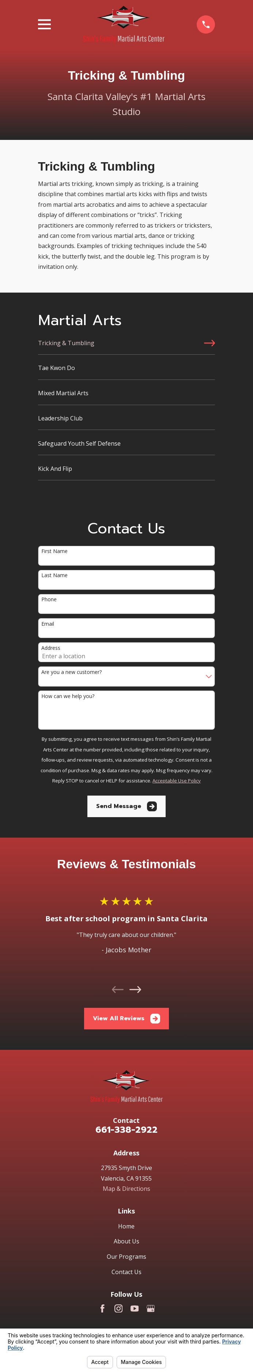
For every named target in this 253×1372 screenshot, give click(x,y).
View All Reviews (126, 1019)
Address (50, 648)
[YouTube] (135, 1308)
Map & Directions (126, 1189)
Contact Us (126, 1272)
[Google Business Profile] (151, 1308)
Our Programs (126, 1257)
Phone (49, 600)
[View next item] (135, 989)
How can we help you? (67, 696)
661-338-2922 (126, 1129)
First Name (54, 551)
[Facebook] (102, 1308)
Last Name (54, 575)
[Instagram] (118, 1308)
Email (47, 624)
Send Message (126, 806)
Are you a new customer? (71, 672)
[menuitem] (126, 346)
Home (126, 1226)
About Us (126, 1241)
